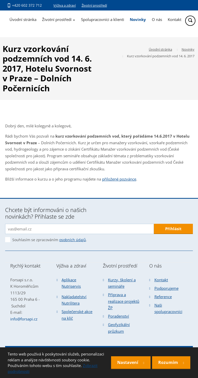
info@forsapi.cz (23, 318)
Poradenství (118, 316)
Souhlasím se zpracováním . (49, 239)
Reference (163, 296)
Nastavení (128, 362)
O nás (157, 19)
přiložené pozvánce (119, 179)
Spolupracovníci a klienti (102, 19)
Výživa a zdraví (64, 5)
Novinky (138, 19)
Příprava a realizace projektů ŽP (123, 301)
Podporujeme (166, 288)
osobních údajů (72, 239)
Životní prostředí (94, 5)
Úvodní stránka (22, 19)
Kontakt (174, 19)
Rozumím (168, 362)
